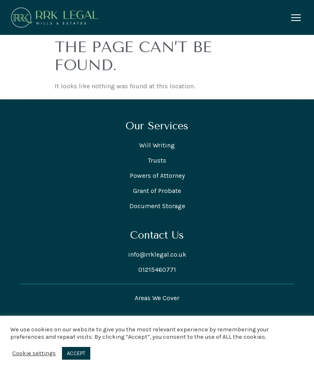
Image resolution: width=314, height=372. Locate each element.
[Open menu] (296, 17)
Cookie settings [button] (34, 353)
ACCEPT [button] (76, 353)
